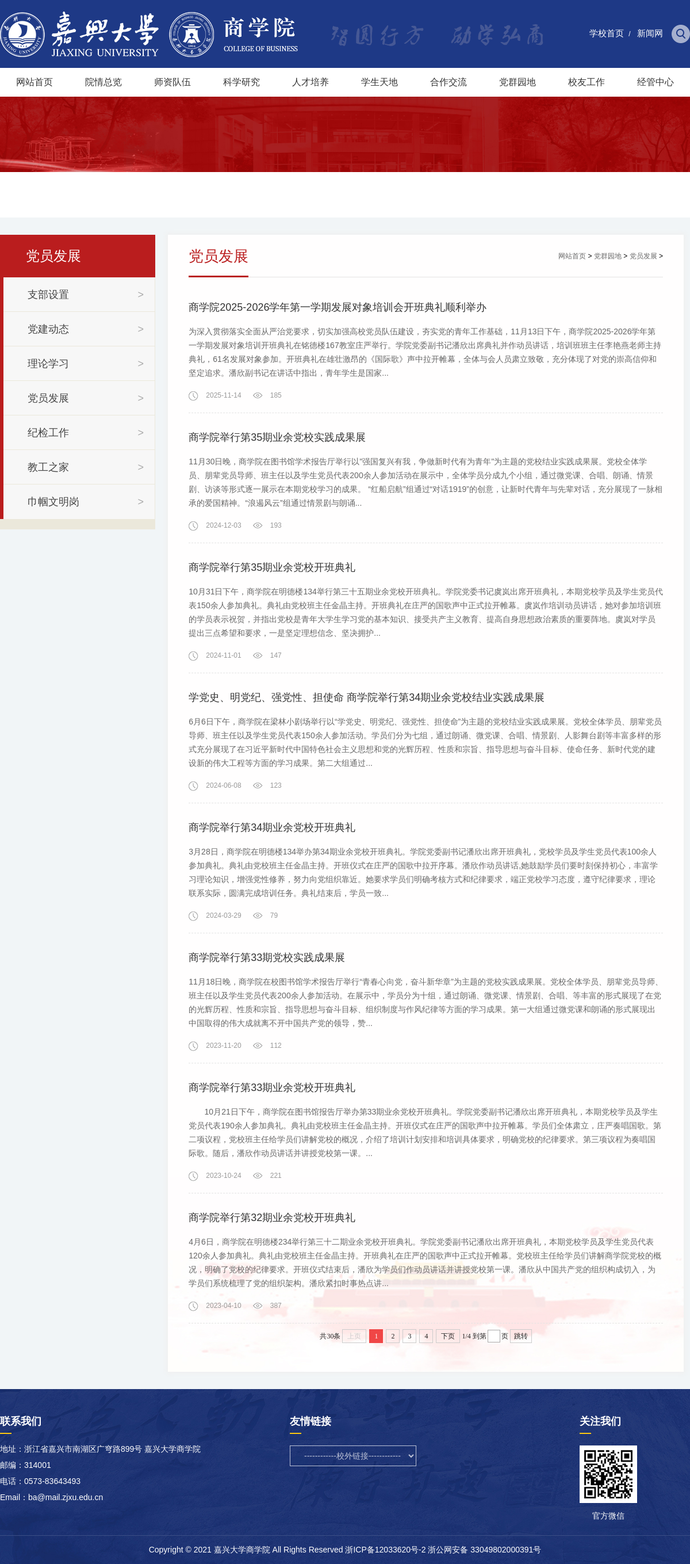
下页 (448, 1336)
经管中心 (655, 82)
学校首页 (606, 33)
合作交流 (448, 82)
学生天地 (379, 82)
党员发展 (643, 256)
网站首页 (34, 82)
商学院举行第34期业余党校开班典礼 (272, 827)
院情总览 (103, 82)
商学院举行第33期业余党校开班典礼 (272, 1087)
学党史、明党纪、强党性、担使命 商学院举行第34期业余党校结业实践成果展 (367, 697)
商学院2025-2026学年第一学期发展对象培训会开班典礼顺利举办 (337, 307)
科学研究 (241, 82)
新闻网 (650, 33)
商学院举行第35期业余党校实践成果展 (277, 437)
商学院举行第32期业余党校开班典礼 (272, 1217)
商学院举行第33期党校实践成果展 (267, 957)
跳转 (521, 1336)
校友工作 (586, 82)
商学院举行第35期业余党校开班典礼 (272, 567)
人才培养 (310, 82)
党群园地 (517, 82)
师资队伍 (172, 82)
